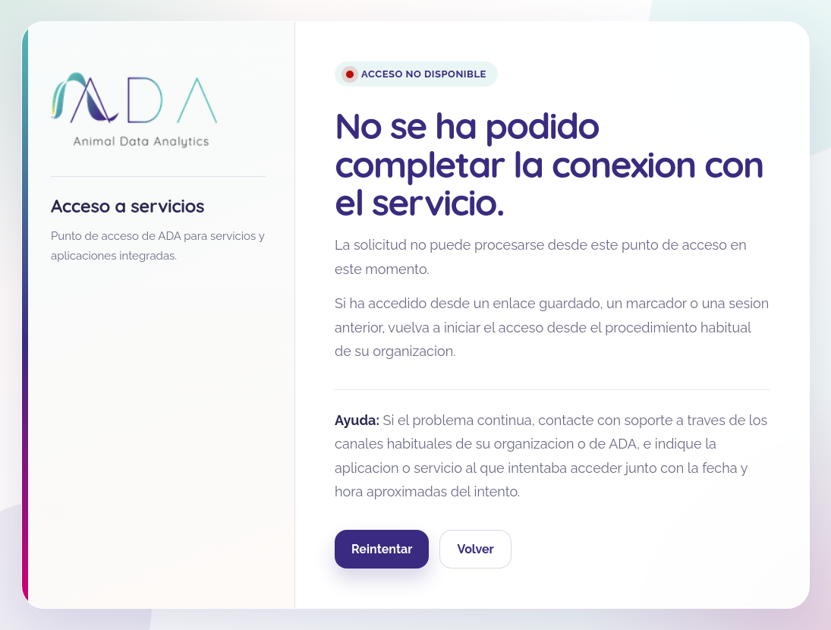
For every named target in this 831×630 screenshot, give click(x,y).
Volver (475, 549)
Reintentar (381, 549)
